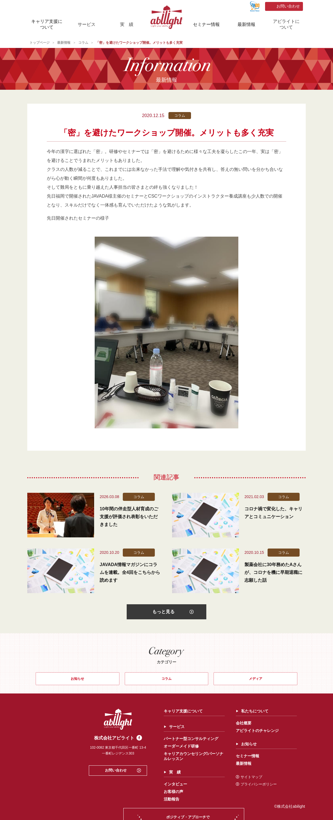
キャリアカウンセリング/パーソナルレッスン (132, 761)
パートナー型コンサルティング (130, 743)
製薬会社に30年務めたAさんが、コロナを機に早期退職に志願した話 (273, 572)
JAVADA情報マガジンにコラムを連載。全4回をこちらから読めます (130, 572)
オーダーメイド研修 (120, 751)
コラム (166, 682)
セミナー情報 (206, 24)
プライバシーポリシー (195, 789)
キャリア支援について (46, 24)
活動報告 (110, 804)
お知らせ (77, 682)
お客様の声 (112, 796)
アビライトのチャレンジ (196, 735)
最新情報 (246, 24)
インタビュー (114, 789)
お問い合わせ (288, 6)
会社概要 (182, 728)
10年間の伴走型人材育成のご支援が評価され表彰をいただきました (129, 516)
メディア (256, 682)
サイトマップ (188, 782)
